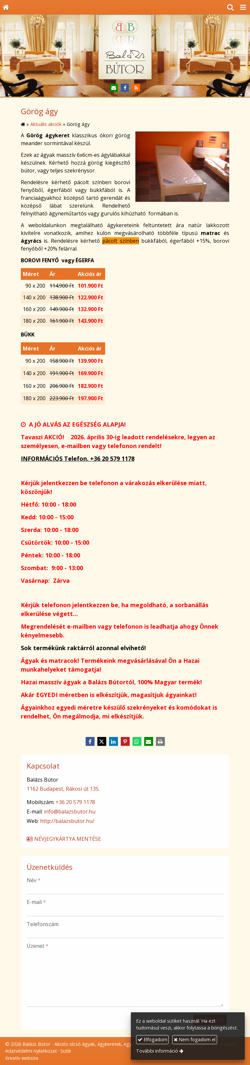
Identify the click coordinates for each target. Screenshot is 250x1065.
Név (34, 880)
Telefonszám (43, 924)
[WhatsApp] (137, 741)
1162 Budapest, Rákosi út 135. (63, 788)
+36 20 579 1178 (75, 802)
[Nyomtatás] (160, 741)
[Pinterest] (125, 741)
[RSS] (136, 88)
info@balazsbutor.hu (69, 811)
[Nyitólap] (6, 7)
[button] (243, 7)
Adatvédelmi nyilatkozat (31, 1051)
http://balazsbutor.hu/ (67, 821)
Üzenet (38, 945)
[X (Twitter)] (101, 741)
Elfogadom (152, 1039)
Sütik (66, 1051)
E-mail (36, 902)
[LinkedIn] (113, 741)
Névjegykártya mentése (63, 838)
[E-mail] (113, 88)
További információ (157, 1051)
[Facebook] (125, 88)
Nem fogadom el (194, 1039)
